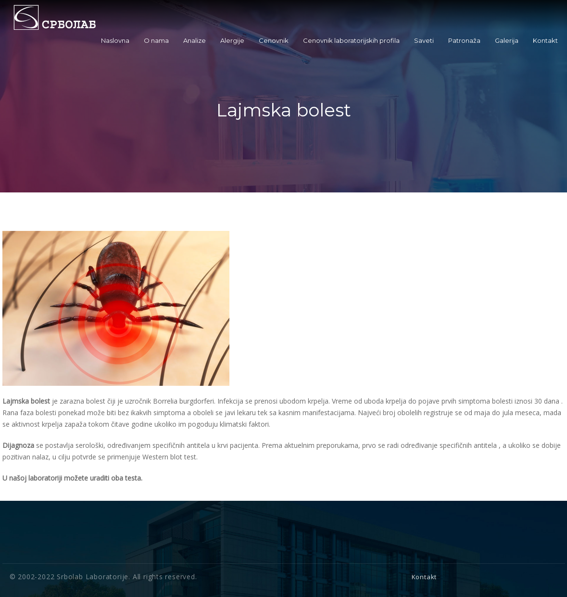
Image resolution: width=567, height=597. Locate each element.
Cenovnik (274, 40)
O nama (156, 40)
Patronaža (464, 40)
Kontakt (545, 40)
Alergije (232, 40)
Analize (194, 40)
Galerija (506, 40)
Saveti (424, 40)
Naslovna (115, 40)
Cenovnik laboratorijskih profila (351, 40)
